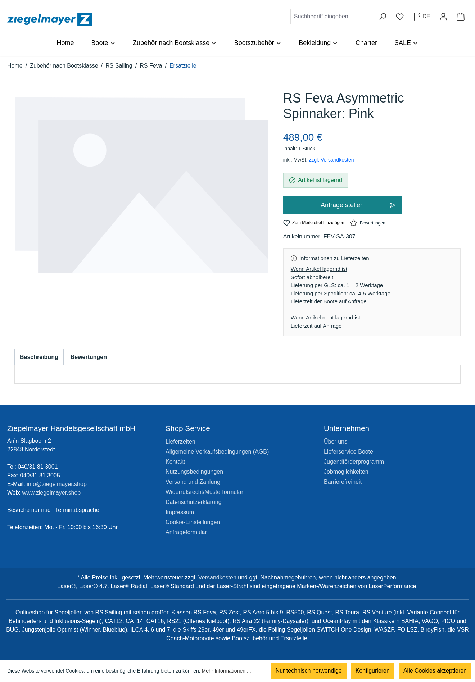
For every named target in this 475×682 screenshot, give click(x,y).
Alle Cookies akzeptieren (435, 671)
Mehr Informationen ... (226, 671)
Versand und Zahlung (193, 482)
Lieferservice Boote (348, 452)
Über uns (335, 441)
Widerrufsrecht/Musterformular (204, 492)
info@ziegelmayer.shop (57, 484)
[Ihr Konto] (443, 16)
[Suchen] (382, 16)
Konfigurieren (373, 671)
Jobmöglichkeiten (346, 472)
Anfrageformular (186, 532)
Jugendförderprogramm (354, 462)
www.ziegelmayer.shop (51, 493)
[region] (141, 192)
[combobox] (332, 16)
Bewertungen (367, 222)
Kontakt (175, 462)
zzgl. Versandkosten (331, 160)
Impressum (180, 512)
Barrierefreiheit (343, 482)
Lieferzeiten (180, 441)
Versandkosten (217, 577)
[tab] (39, 357)
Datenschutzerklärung (194, 502)
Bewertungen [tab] (89, 357)
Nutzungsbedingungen (194, 472)
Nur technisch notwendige (309, 671)
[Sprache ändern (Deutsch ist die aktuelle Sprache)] (421, 16)
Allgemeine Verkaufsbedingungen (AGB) (217, 452)
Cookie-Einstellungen (193, 522)
